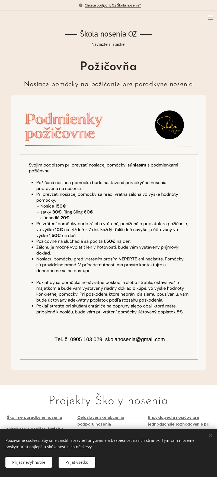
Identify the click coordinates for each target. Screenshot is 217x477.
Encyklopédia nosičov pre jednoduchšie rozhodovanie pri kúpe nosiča (178, 424)
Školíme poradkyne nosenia (34, 417)
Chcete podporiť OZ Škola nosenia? (113, 5)
